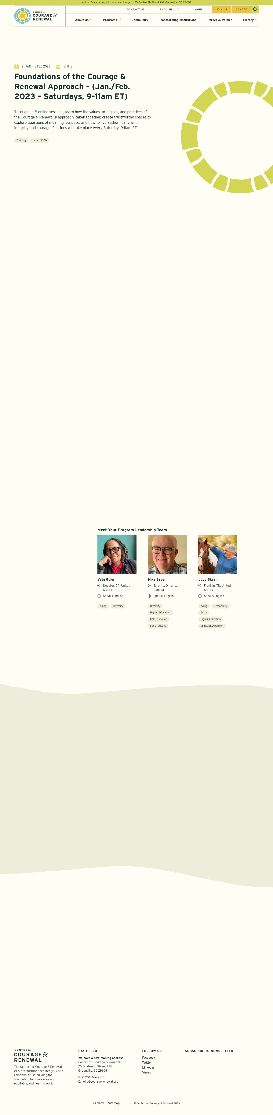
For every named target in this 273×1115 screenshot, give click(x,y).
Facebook (148, 1064)
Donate (241, 10)
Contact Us (135, 10)
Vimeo (146, 1079)
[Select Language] (169, 10)
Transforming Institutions (177, 20)
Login (197, 10)
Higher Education (160, 616)
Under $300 (39, 140)
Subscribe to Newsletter (209, 1058)
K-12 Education (158, 622)
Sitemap (114, 1110)
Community (140, 20)
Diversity (118, 609)
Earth (204, 616)
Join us (222, 10)
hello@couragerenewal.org (100, 1088)
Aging (103, 609)
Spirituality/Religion (212, 629)
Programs (110, 20)
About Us (82, 20)
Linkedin (148, 1074)
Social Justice (158, 629)
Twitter (147, 1069)
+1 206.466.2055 (93, 1084)
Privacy (98, 1110)
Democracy (220, 609)
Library (248, 20)
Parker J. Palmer (220, 20)
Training (21, 140)
